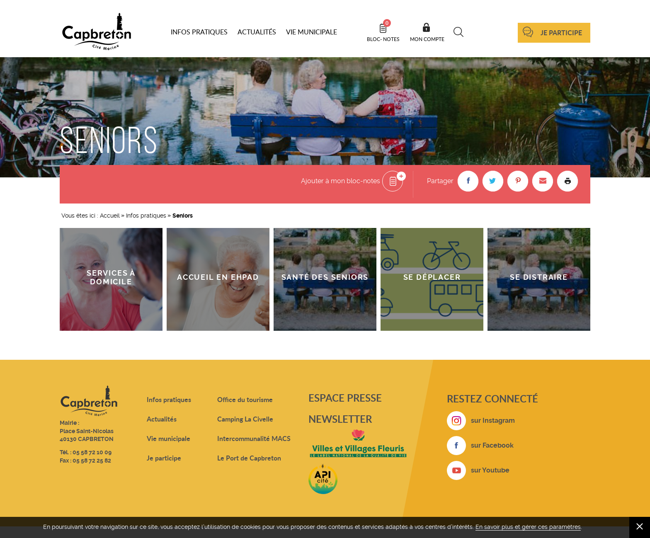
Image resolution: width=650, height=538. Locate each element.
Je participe (561, 32)
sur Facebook (492, 445)
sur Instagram (493, 420)
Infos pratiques (146, 215)
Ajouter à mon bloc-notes (340, 181)
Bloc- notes (383, 30)
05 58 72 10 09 (92, 452)
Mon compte (427, 39)
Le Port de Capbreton (249, 458)
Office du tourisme (245, 399)
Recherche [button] (459, 32)
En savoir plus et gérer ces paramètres (528, 526)
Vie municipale (168, 438)
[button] (468, 181)
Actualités (162, 419)
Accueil (110, 215)
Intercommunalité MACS (254, 438)
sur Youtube (490, 470)
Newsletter (340, 419)
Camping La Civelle (245, 419)
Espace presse (345, 398)
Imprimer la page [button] (567, 181)
